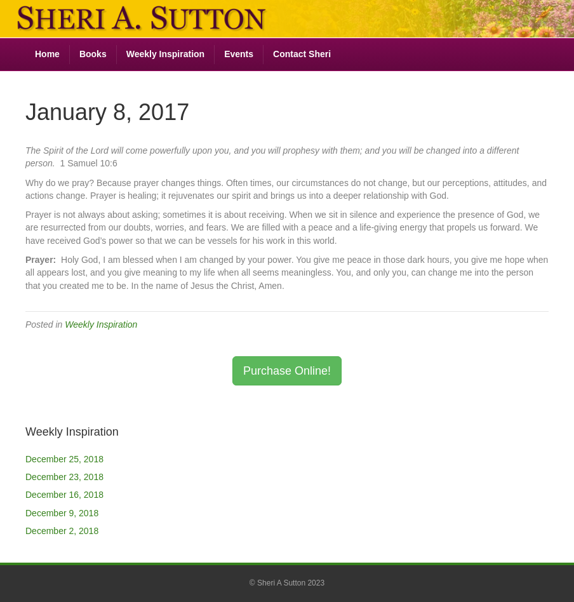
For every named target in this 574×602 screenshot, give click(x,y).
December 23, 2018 (64, 477)
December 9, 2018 (61, 513)
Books (93, 54)
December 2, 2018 (61, 531)
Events (238, 54)
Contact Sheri (302, 54)
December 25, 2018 (64, 459)
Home (47, 54)
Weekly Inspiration (165, 54)
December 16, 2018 (64, 495)
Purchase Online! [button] (287, 371)
